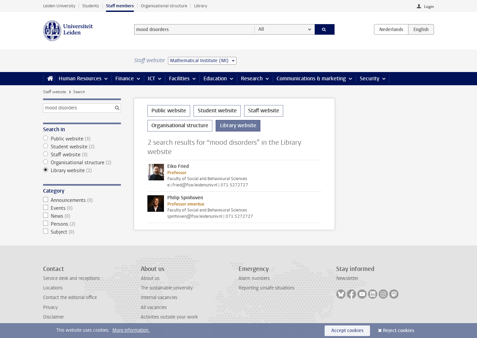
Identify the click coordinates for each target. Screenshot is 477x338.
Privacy (50, 307)
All (261, 29)
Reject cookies (398, 330)
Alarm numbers (254, 278)
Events (82, 208)
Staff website (54, 91)
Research (252, 78)
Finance (124, 78)
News (82, 216)
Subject (82, 232)
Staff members (120, 6)
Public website (82, 138)
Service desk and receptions (71, 278)
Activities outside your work (169, 317)
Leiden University (59, 6)
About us (150, 278)
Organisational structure (164, 6)
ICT (151, 78)
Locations (53, 288)
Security (369, 78)
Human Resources (80, 78)
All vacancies (154, 307)
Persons (82, 224)
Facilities (179, 78)
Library (200, 6)
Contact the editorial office (70, 297)
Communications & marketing (311, 78)
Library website (82, 170)
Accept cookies (347, 330)
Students (90, 6)
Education (215, 78)
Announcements (82, 200)
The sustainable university (167, 288)
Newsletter (347, 278)
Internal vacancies (159, 297)
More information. (131, 330)
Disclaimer (53, 317)
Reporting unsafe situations (266, 288)
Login (429, 6)
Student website (82, 146)
